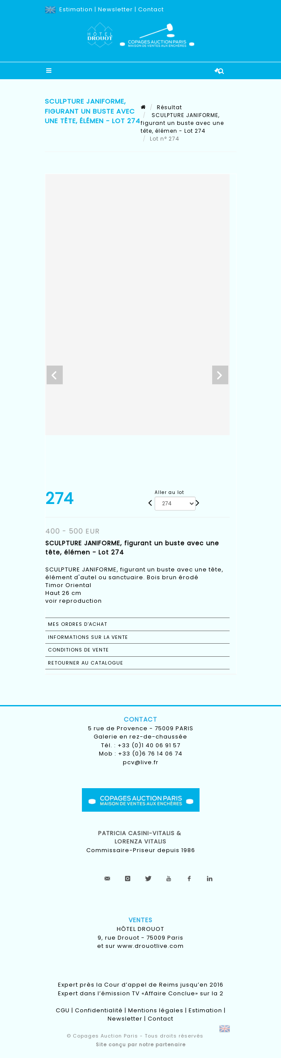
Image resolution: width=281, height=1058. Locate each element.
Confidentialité (99, 1010)
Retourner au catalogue (85, 662)
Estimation (76, 9)
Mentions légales (155, 1010)
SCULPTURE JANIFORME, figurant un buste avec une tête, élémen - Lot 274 (182, 122)
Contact (151, 9)
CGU (63, 1010)
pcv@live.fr (141, 762)
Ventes (140, 920)
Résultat (169, 107)
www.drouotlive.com (150, 946)
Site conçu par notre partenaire (141, 1044)
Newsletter (115, 9)
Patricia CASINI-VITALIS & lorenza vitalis (140, 837)
